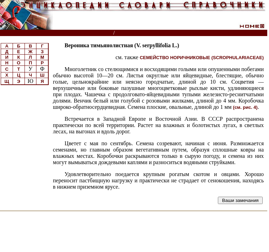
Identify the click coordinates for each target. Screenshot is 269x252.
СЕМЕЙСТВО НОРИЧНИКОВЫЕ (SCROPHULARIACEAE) (202, 57)
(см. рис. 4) (245, 107)
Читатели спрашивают (240, 33)
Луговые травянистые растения (159, 33)
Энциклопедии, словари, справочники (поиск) (57, 33)
